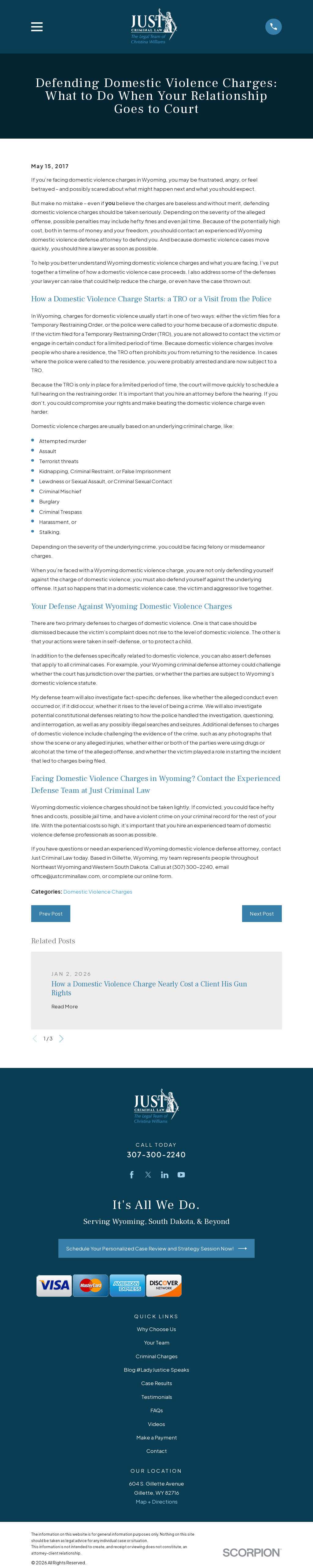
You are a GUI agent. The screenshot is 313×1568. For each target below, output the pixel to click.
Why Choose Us (156, 1329)
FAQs (156, 1410)
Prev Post (51, 913)
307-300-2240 (156, 1154)
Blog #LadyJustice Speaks (156, 1369)
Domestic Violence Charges (97, 891)
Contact (156, 1450)
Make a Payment (156, 1437)
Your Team (156, 1342)
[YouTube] (181, 1174)
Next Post (262, 913)
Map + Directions (157, 1501)
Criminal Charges (157, 1356)
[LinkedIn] (164, 1174)
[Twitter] (148, 1174)
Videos (156, 1424)
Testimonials (156, 1396)
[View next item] (61, 1038)
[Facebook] (131, 1174)
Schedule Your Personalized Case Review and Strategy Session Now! (156, 1248)
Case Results (156, 1383)
